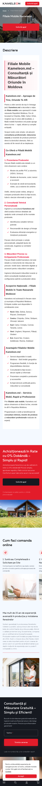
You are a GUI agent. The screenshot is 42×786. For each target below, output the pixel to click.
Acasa (4, 10)
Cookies (8, 771)
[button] (32, 3)
